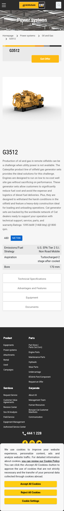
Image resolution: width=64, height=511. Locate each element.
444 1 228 (34, 433)
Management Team (37, 400)
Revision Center (10, 407)
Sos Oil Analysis (10, 412)
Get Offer (45, 58)
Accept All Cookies (30, 484)
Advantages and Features (32, 288)
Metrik (16, 238)
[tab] (32, 278)
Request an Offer (36, 382)
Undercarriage (35, 372)
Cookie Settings (30, 501)
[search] (58, 5)
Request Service (10, 395)
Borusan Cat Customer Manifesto (38, 411)
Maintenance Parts (37, 357)
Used (5, 365)
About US (33, 395)
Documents (32, 307)
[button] (58, 80)
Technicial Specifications (32, 278)
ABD (6, 238)
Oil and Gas (47, 35)
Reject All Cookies (30, 492)
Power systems (27, 35)
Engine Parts (34, 352)
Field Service (8, 417)
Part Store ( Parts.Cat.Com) (35, 346)
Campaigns (8, 370)
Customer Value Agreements (10, 401)
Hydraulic (33, 362)
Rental (6, 360)
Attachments (9, 355)
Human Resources (37, 405)
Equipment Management (14, 422)
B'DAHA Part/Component (40, 377)
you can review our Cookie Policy (41, 461)
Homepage (8, 35)
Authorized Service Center (14, 427)
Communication (35, 417)
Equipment (32, 297)
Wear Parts (33, 367)
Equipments (8, 345)
